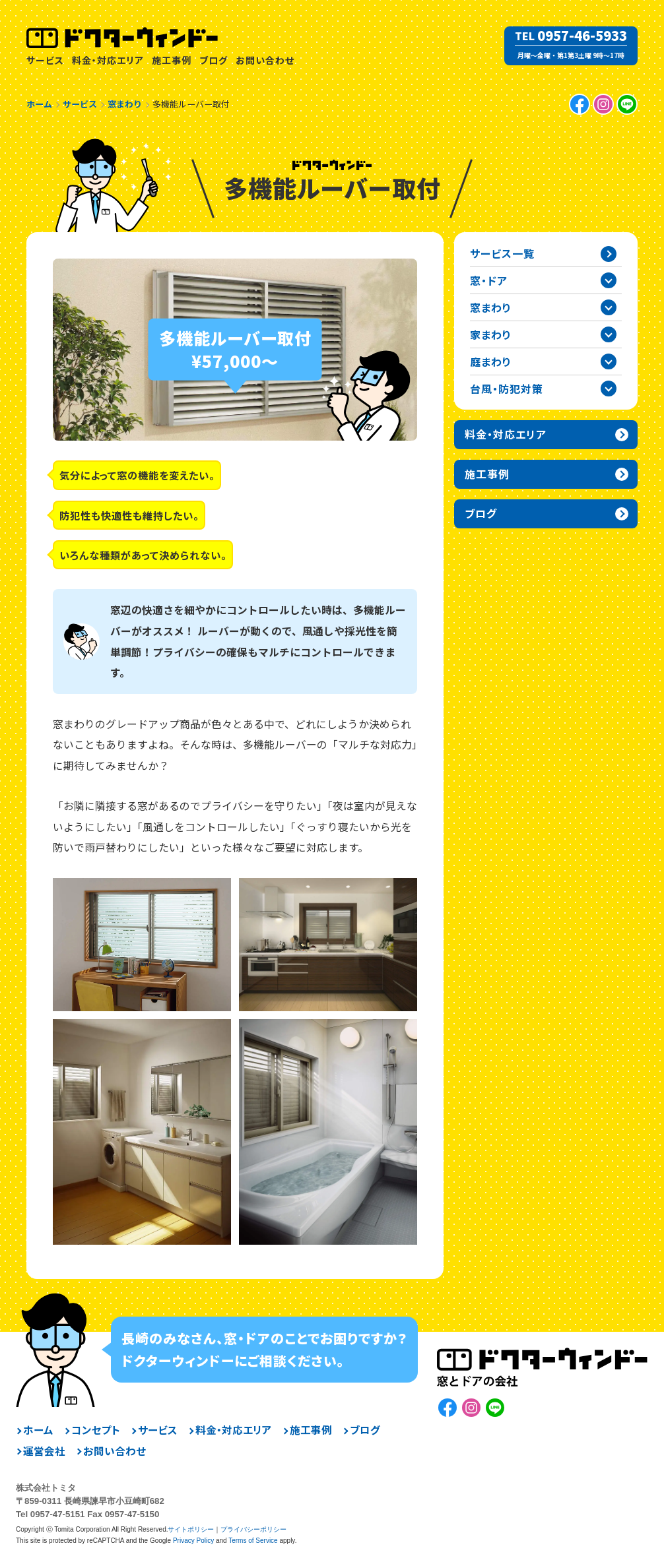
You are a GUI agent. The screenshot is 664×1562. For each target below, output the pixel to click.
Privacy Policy (193, 1540)
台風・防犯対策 (506, 388)
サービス (45, 60)
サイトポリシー (191, 1529)
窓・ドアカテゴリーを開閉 (608, 280)
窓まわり (491, 307)
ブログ (213, 60)
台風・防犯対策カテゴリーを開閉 (608, 388)
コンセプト (95, 1430)
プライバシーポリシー (253, 1529)
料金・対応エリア (108, 60)
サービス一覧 (502, 253)
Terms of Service (252, 1540)
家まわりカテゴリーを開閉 (608, 334)
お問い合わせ (265, 60)
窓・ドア (489, 280)
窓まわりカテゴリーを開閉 (608, 307)
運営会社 (44, 1451)
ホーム (38, 1430)
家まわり (491, 334)
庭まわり (491, 361)
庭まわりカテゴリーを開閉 (608, 361)
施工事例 (171, 60)
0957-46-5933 (582, 35)
